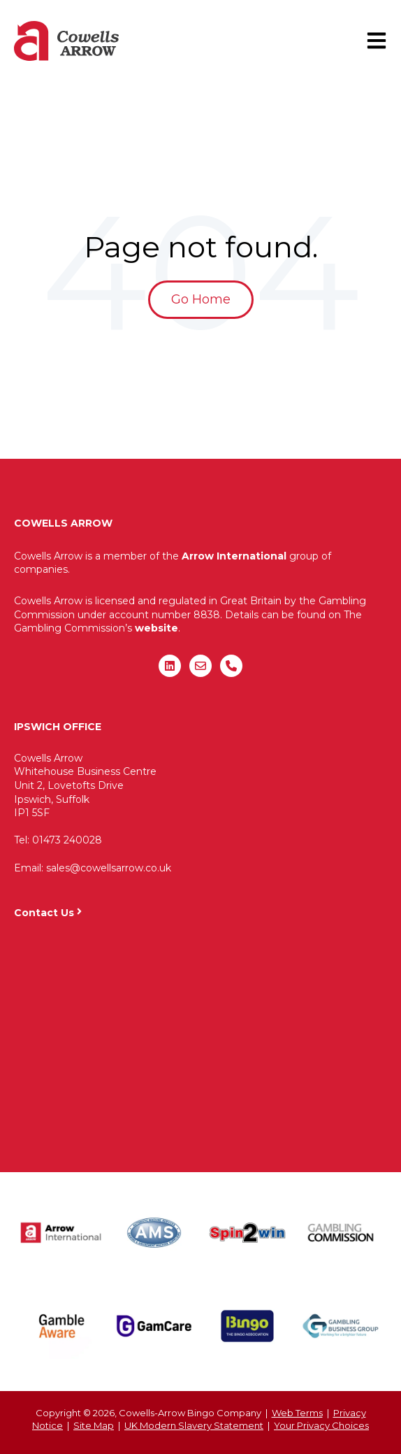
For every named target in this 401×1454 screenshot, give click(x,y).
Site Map (93, 1425)
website (156, 628)
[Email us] (200, 666)
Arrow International (234, 556)
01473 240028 (67, 840)
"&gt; (200, 1038)
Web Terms (297, 1412)
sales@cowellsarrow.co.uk (108, 868)
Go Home (201, 299)
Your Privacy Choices (321, 1425)
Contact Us (44, 912)
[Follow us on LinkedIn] (170, 666)
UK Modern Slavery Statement (193, 1425)
